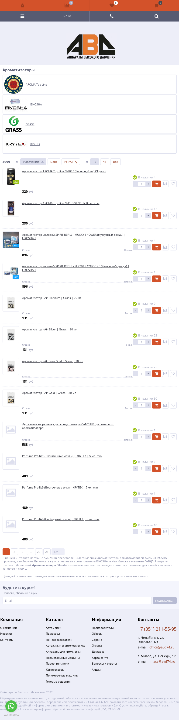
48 (104, 162)
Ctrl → (58, 552)
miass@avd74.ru (162, 661)
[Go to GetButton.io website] (11, 715)
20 (38, 552)
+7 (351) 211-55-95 (157, 629)
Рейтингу (70, 162)
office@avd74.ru (162, 647)
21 (46, 552)
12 (94, 162)
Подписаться (164, 600)
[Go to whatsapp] (11, 706)
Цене (54, 162)
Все (115, 162)
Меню (67, 16)
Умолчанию (31, 162)
